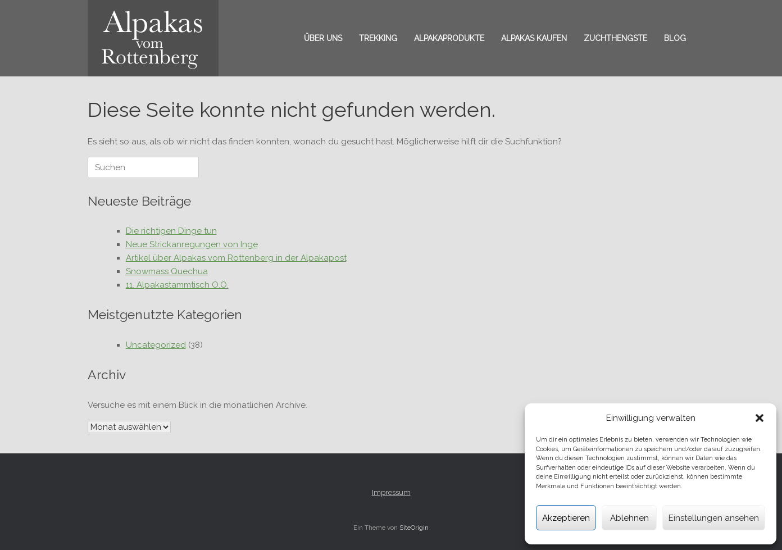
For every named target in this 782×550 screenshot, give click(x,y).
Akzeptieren (566, 518)
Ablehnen (629, 518)
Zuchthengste (615, 38)
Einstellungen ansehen (714, 518)
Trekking (378, 38)
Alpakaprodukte (449, 38)
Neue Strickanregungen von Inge (192, 244)
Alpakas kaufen (534, 38)
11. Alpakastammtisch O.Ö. (177, 285)
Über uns (323, 38)
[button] (759, 418)
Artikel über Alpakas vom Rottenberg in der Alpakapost (236, 258)
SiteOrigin (414, 527)
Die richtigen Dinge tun (171, 231)
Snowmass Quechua (167, 271)
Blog (675, 38)
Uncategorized (156, 345)
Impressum (391, 492)
